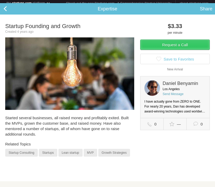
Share (206, 12)
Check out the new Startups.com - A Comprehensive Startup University (118, 3)
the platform (28, 3)
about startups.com (194, 3)
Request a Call (175, 48)
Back (10, 12)
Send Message (173, 97)
